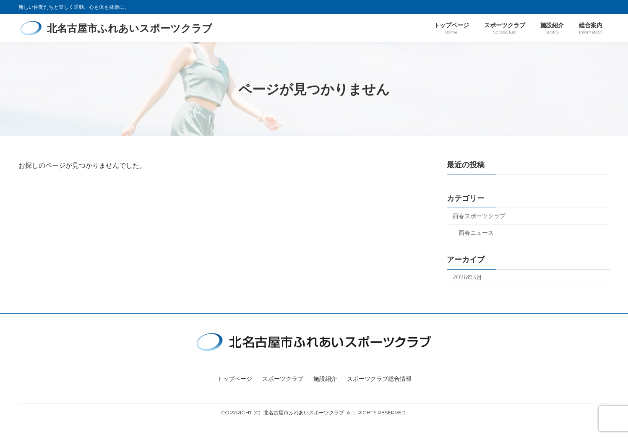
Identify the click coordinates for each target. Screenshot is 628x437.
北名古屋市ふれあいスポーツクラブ (303, 412)
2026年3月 (467, 277)
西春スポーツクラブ (479, 216)
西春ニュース (476, 233)
